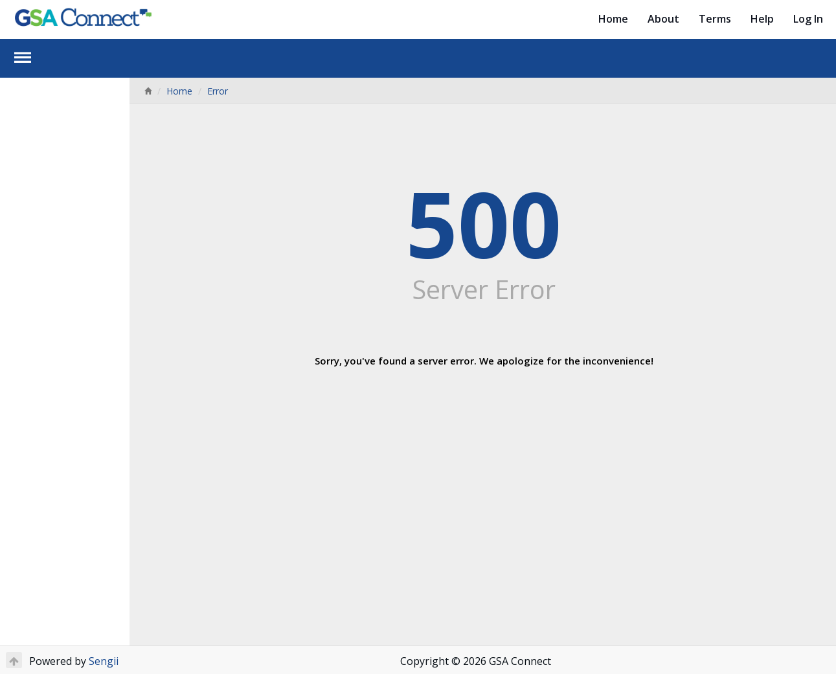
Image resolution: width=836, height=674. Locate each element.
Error (217, 91)
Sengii (104, 661)
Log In (808, 19)
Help (762, 19)
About (663, 19)
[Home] (148, 91)
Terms (715, 19)
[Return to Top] (14, 660)
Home (613, 19)
